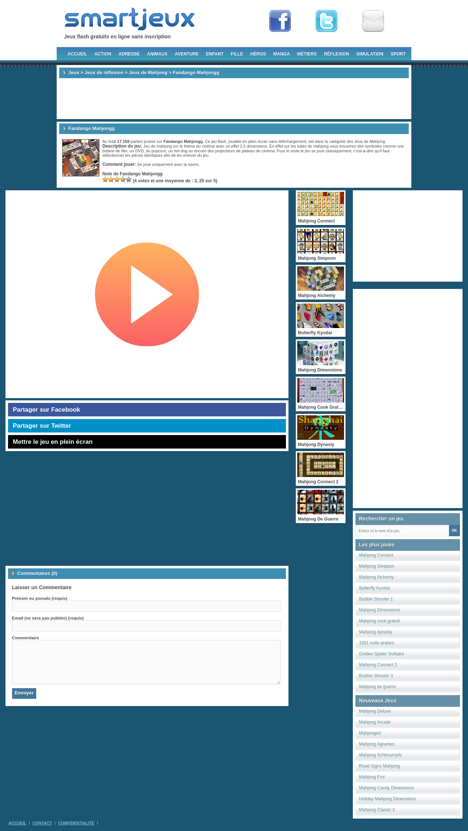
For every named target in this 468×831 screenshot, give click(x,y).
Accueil (77, 54)
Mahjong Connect (376, 555)
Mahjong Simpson (376, 566)
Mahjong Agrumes (377, 744)
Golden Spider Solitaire (381, 653)
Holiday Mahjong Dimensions (387, 798)
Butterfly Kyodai (374, 588)
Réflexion (336, 54)
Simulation (370, 54)
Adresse (129, 54)
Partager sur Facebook (46, 409)
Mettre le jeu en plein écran (53, 441)
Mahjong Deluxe (375, 711)
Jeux (73, 72)
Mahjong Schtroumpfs (380, 755)
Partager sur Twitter (42, 425)
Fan (280, 21)
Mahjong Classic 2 (377, 809)
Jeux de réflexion (103, 72)
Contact (42, 823)
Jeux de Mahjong (148, 72)
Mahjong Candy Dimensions (386, 787)
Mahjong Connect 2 (378, 664)
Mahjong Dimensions (379, 610)
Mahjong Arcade (375, 722)
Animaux (157, 54)
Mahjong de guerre (377, 686)
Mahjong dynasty (375, 631)
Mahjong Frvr (372, 776)
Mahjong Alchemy (376, 577)
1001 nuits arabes (376, 642)
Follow (326, 21)
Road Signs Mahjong (379, 766)
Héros (258, 54)
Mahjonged (370, 733)
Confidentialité (76, 823)
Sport (398, 54)
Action (102, 54)
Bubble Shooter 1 (376, 599)
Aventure (187, 54)
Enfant (214, 54)
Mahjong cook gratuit (379, 621)
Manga (281, 54)
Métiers (307, 54)
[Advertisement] (234, 98)
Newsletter (373, 21)
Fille (237, 54)
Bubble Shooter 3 (376, 675)
